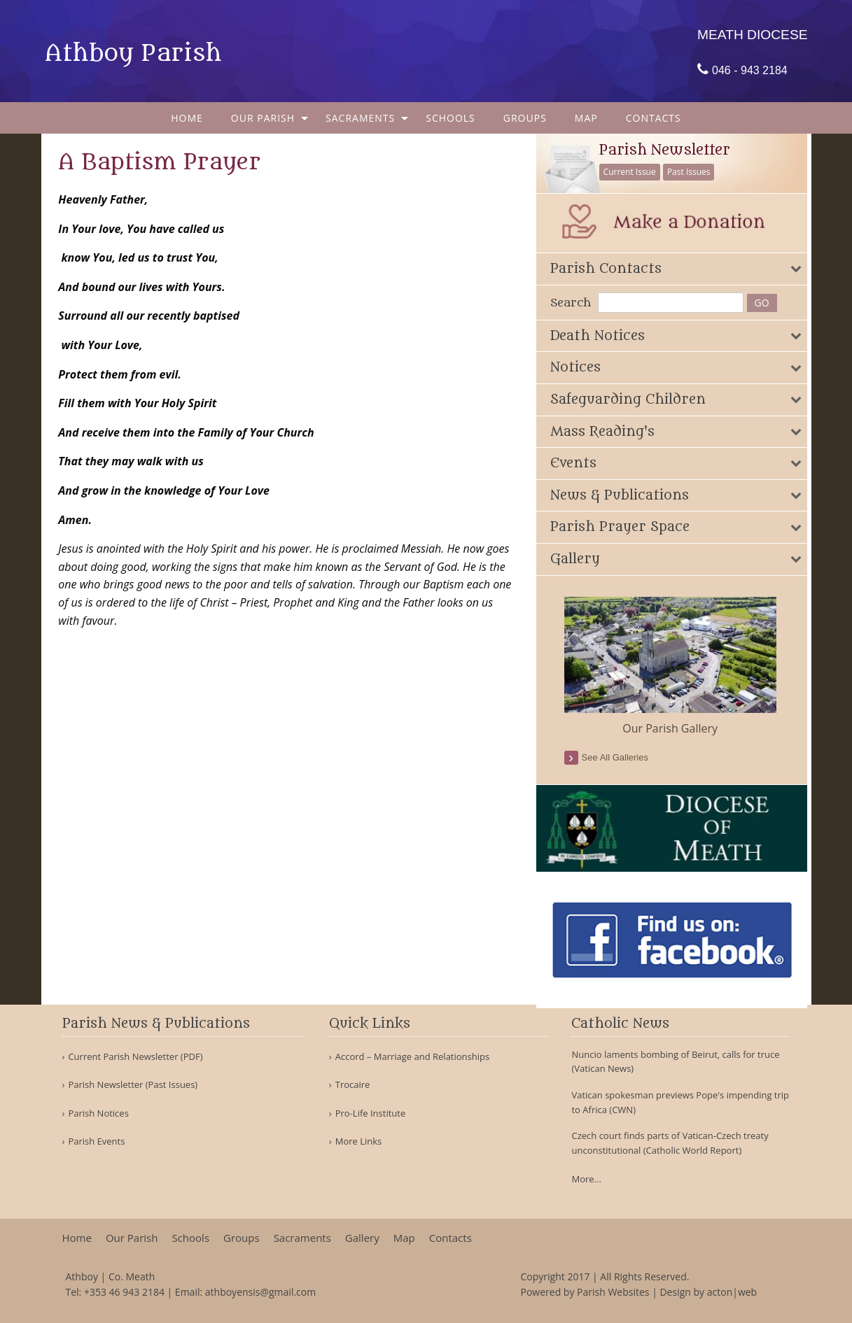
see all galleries (622, 756)
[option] (677, 666)
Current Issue (636, 172)
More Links (358, 1141)
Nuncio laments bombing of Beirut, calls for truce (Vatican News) (675, 1061)
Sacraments (360, 118)
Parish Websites (613, 1292)
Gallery (362, 1238)
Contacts (653, 118)
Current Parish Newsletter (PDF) (135, 1056)
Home (187, 118)
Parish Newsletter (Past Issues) (132, 1084)
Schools (450, 118)
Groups (525, 118)
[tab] (677, 268)
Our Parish (263, 118)
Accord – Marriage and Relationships (412, 1056)
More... (586, 1179)
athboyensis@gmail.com (260, 1292)
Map (586, 118)
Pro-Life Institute (370, 1113)
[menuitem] (187, 118)
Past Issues (696, 172)
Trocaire (352, 1084)
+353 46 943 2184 (124, 1292)
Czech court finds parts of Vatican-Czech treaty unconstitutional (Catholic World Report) (669, 1142)
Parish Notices (98, 1113)
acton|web (732, 1292)
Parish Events (96, 1141)
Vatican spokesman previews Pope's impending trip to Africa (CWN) (680, 1102)
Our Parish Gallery (677, 727)
